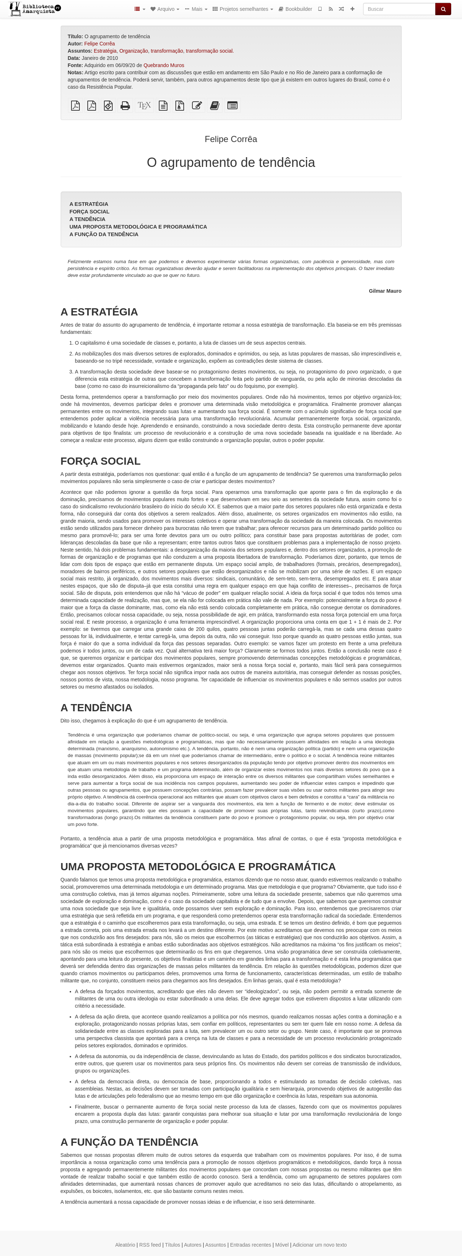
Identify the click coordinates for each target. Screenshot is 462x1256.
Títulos (172, 1245)
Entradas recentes (250, 1245)
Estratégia (105, 51)
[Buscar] (399, 9)
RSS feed (150, 1245)
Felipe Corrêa (99, 44)
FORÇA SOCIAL (90, 212)
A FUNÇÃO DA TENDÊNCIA (104, 234)
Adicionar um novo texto (320, 1245)
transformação (167, 51)
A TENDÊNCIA (88, 219)
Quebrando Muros (164, 65)
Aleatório (125, 1245)
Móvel (282, 1245)
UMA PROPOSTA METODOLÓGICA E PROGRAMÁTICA (138, 227)
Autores (192, 1245)
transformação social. (210, 51)
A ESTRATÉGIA (89, 204)
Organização (133, 51)
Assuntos (215, 1245)
